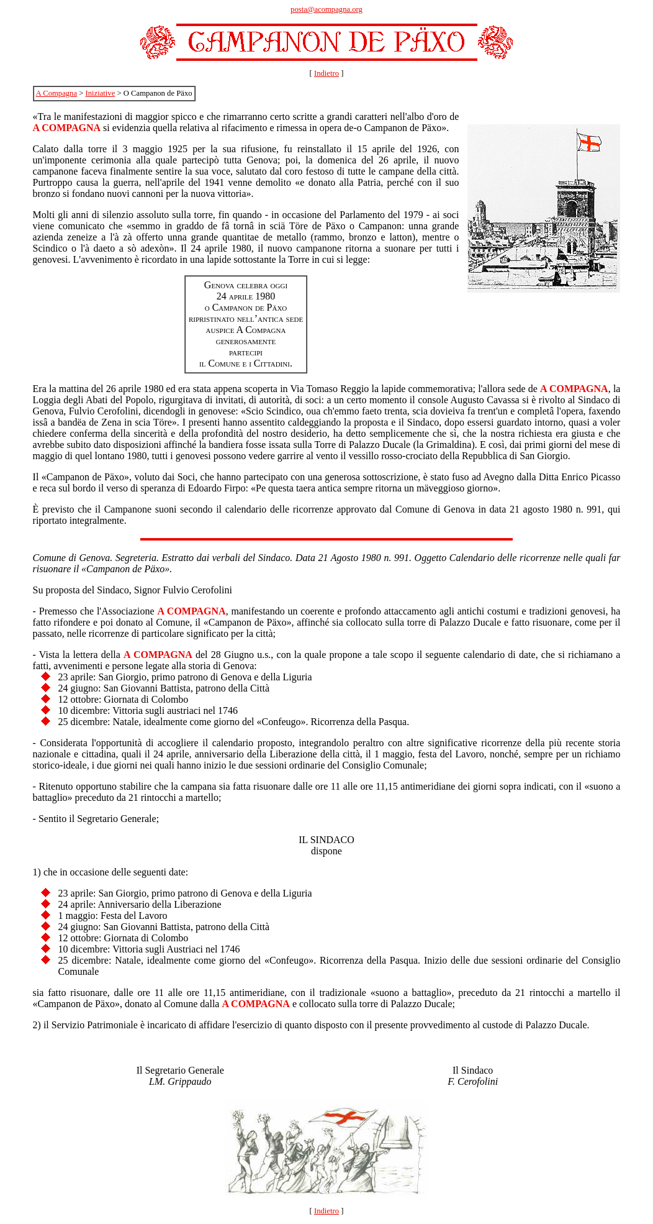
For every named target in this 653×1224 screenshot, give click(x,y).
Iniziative (100, 93)
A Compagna (56, 93)
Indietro (326, 73)
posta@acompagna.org (326, 9)
